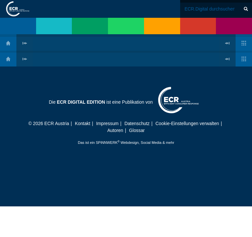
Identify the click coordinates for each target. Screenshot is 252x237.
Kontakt (82, 123)
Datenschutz (137, 123)
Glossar (137, 130)
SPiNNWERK (106, 143)
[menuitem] (18, 26)
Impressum (107, 123)
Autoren (115, 130)
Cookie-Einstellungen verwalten (187, 123)
